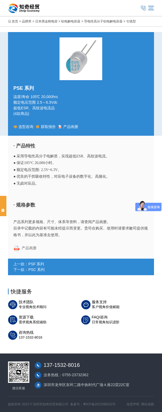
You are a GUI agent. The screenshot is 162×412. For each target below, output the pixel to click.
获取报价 (46, 127)
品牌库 (26, 21)
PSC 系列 (36, 269)
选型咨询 (23, 127)
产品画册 (68, 127)
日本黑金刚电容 (46, 21)
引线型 (131, 21)
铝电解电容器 (70, 21)
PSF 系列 (36, 264)
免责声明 (133, 404)
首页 (15, 21)
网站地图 (147, 404)
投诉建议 (3, 206)
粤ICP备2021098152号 (99, 404)
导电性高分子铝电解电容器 (103, 21)
